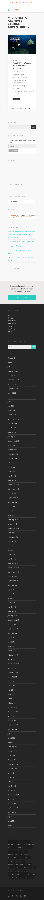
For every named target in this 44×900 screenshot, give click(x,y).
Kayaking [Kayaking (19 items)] (28, 857)
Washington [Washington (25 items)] (11, 877)
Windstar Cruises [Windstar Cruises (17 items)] (20, 877)
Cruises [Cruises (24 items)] (10, 847)
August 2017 (12, 541)
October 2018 (12, 493)
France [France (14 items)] (26, 851)
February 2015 (13, 655)
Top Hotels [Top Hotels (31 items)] (23, 874)
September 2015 (13, 629)
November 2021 (13, 380)
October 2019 (12, 450)
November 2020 (13, 419)
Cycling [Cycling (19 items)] (25, 847)
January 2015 (12, 659)
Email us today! (22, 297)
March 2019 (12, 476)
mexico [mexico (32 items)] (22, 864)
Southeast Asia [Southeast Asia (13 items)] (24, 871)
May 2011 (11, 825)
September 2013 (13, 725)
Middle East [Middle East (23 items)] (28, 864)
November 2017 (13, 533)
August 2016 (12, 585)
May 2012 (11, 782)
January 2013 (12, 751)
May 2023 (11, 362)
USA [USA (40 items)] (34, 874)
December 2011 (13, 795)
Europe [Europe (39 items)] (10, 851)
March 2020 (12, 428)
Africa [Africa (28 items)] (17, 841)
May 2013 (11, 742)
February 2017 (13, 563)
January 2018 (12, 524)
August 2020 (12, 423)
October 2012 (12, 760)
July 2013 (11, 734)
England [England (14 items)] (30, 847)
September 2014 (13, 672)
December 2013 (13, 712)
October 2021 (12, 384)
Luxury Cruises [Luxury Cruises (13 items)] (12, 861)
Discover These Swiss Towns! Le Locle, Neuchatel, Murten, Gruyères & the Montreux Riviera (21, 234)
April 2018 (11, 515)
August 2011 (12, 812)
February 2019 (13, 480)
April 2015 (11, 646)
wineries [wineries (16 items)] (28, 877)
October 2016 (12, 576)
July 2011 (11, 817)
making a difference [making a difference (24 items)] (13, 864)
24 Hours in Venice (14, 246)
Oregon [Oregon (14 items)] (10, 867)
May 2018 (11, 511)
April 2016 (11, 603)
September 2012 (13, 764)
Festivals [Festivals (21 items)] (16, 851)
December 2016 (13, 568)
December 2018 (13, 485)
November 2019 (13, 445)
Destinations (15, 38)
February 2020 (13, 432)
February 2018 (13, 520)
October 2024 (12, 358)
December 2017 (13, 528)
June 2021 (11, 402)
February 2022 (13, 371)
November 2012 (13, 755)
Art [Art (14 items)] (21, 841)
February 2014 (13, 703)
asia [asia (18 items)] (24, 841)
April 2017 (11, 554)
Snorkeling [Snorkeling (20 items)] (16, 871)
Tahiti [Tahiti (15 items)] (17, 874)
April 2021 (11, 410)
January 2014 (12, 707)
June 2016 (11, 594)
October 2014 (12, 668)
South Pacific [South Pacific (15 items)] (11, 874)
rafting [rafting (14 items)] (25, 867)
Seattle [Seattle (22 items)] (10, 871)
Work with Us (12, 321)
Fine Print (11, 329)
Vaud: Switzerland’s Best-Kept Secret (21, 242)
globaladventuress (16, 108)
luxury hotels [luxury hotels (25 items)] (20, 861)
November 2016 (13, 572)
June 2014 (11, 686)
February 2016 (13, 611)
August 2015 (12, 633)
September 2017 (13, 537)
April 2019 (11, 472)
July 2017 (11, 546)
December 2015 (13, 620)
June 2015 (11, 642)
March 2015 (12, 651)
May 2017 (11, 550)
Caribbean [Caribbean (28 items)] (31, 844)
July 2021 (11, 397)
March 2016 (12, 607)
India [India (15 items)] (20, 857)
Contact (10, 318)
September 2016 (13, 581)
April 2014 (11, 694)
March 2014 (12, 699)
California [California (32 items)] (19, 844)
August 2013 (12, 729)
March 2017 (12, 559)
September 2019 (13, 454)
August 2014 (12, 677)
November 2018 (13, 489)
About (10, 315)
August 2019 (12, 458)
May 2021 (11, 406)
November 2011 (13, 799)
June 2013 (11, 738)
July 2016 (11, 589)
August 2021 (12, 393)
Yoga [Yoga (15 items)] (33, 877)
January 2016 (12, 616)
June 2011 (11, 821)
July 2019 (11, 463)
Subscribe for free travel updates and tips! (22, 141)
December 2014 (13, 664)
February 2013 (13, 747)
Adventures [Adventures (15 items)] (11, 841)
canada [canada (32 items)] (25, 844)
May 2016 (11, 598)
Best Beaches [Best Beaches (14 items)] (11, 844)
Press (10, 326)
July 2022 (11, 367)
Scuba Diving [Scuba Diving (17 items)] (32, 867)
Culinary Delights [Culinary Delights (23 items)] (17, 847)
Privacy (10, 332)
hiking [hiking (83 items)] (25, 854)
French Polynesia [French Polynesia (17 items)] (12, 854)
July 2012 (11, 773)
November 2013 (13, 716)
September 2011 (13, 808)
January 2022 (12, 375)
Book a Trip (12, 323)
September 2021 (13, 389)
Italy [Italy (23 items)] (24, 857)
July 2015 (11, 637)
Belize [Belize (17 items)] (28, 841)
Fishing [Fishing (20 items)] (21, 851)
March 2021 (12, 415)
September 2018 (13, 498)
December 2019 (13, 441)
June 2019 (11, 467)
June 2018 (11, 506)
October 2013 (12, 721)
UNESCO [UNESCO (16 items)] (30, 874)
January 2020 (12, 437)
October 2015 (12, 624)
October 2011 (12, 804)
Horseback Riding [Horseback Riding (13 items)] (12, 857)
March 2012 (12, 786)
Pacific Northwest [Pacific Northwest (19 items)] (18, 867)
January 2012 (12, 790)
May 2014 (11, 690)
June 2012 (11, 777)
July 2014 (11, 681)
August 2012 (12, 769)
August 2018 (12, 502)
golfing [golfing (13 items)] (20, 854)
